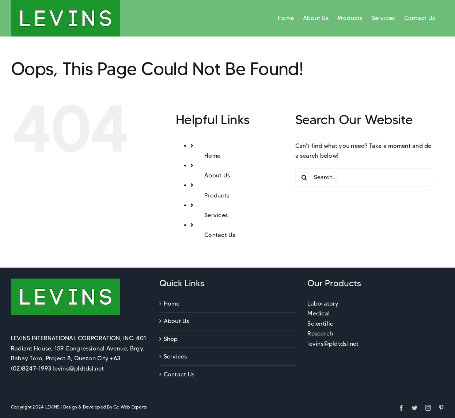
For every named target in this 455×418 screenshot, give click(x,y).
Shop (171, 338)
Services (216, 215)
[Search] (304, 177)
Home (212, 155)
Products (216, 195)
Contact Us (219, 234)
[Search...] (363, 177)
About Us (217, 175)
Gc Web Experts (130, 407)
